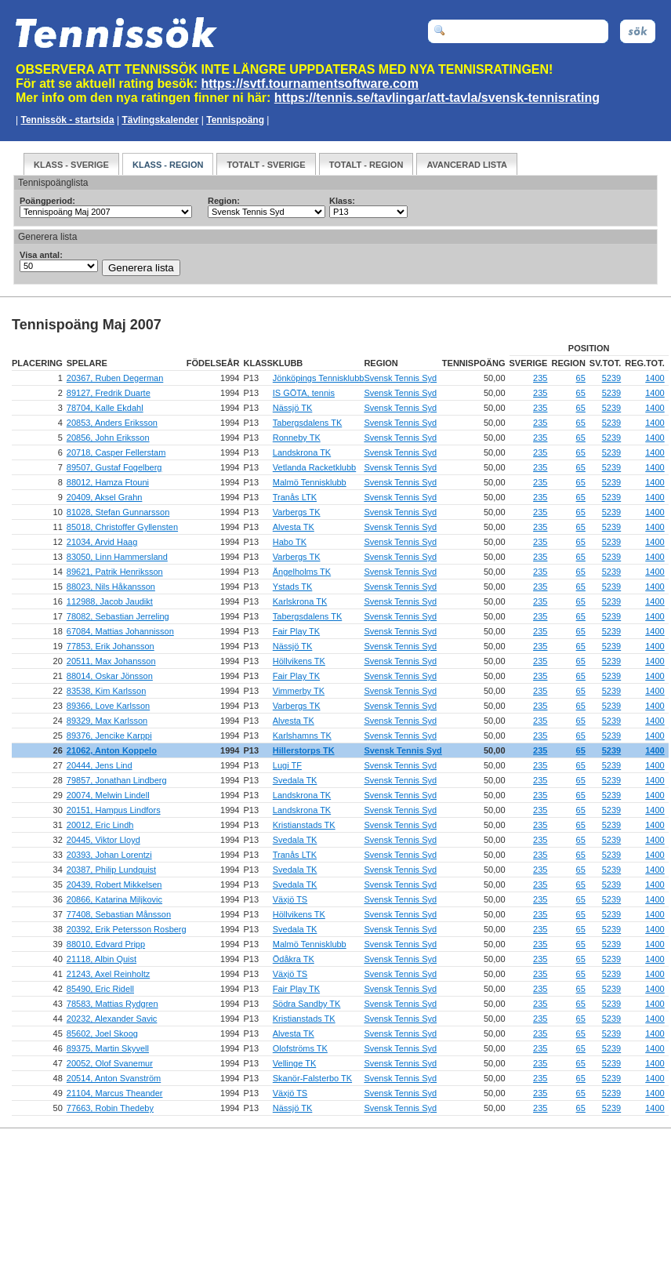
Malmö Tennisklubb (309, 482)
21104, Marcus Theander (115, 1093)
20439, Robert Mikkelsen (114, 884)
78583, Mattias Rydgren (112, 1003)
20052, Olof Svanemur (110, 1063)
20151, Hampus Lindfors (114, 810)
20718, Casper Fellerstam (116, 452)
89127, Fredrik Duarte (109, 393)
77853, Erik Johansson (110, 646)
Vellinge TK (294, 1063)
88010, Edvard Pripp (106, 944)
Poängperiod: (47, 200)
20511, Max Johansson (111, 661)
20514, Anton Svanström (114, 1078)
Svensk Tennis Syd (400, 378)
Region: (224, 200)
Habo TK (289, 542)
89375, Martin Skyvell (108, 1048)
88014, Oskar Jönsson (110, 676)
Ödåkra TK (293, 959)
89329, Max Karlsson (107, 720)
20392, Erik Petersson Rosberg (127, 929)
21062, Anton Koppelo (112, 750)
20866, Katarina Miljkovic (114, 899)
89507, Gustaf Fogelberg (114, 467)
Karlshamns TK (302, 735)
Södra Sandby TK (307, 1003)
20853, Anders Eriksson (112, 422)
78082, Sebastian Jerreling (118, 616)
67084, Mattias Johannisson (120, 631)
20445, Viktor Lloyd (103, 839)
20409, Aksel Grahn (105, 497)
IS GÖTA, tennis (304, 393)
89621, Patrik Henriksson (115, 571)
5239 (611, 378)
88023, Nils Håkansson (111, 586)
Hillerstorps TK (304, 750)
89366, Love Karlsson (108, 705)
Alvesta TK (293, 527)
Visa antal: (41, 255)
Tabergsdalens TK (307, 422)
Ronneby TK (297, 437)
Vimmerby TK (299, 691)
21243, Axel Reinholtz (108, 974)
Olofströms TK (300, 1048)
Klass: (342, 200)
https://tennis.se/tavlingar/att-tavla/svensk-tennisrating (437, 97)
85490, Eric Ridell (100, 988)
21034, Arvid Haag (102, 542)
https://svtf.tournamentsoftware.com (310, 83)
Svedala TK (295, 780)
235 (540, 378)
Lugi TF (287, 765)
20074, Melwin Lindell (108, 795)
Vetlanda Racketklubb (314, 467)
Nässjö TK (293, 407)
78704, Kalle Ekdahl (105, 407)
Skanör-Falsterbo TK (312, 1078)
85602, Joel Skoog (102, 1033)
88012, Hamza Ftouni (108, 482)
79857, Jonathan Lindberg (117, 780)
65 (581, 378)
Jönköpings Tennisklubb (319, 378)
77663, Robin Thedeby (110, 1108)
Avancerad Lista (466, 164)
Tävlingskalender (160, 119)
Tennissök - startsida (67, 119)
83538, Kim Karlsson (107, 691)
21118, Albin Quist (101, 959)
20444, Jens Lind (99, 765)
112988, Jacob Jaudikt (110, 601)
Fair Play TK (296, 631)
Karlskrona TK (300, 601)
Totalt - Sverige (266, 164)
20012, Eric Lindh (100, 825)
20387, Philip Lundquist (111, 869)
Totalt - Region (366, 164)
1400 (654, 378)
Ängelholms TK (302, 571)
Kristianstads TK (304, 825)
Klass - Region (167, 164)
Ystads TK (293, 586)
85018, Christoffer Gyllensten (122, 527)
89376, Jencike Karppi (109, 735)
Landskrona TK (302, 452)
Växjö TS (290, 899)
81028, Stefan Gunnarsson (118, 512)
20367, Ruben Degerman (115, 378)
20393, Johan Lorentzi (109, 854)
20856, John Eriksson (108, 437)
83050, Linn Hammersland (117, 556)
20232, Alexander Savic (112, 1018)
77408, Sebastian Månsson (119, 914)
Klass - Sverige (71, 164)
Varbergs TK (297, 512)
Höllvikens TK (299, 661)
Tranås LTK (295, 497)
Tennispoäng (235, 119)
